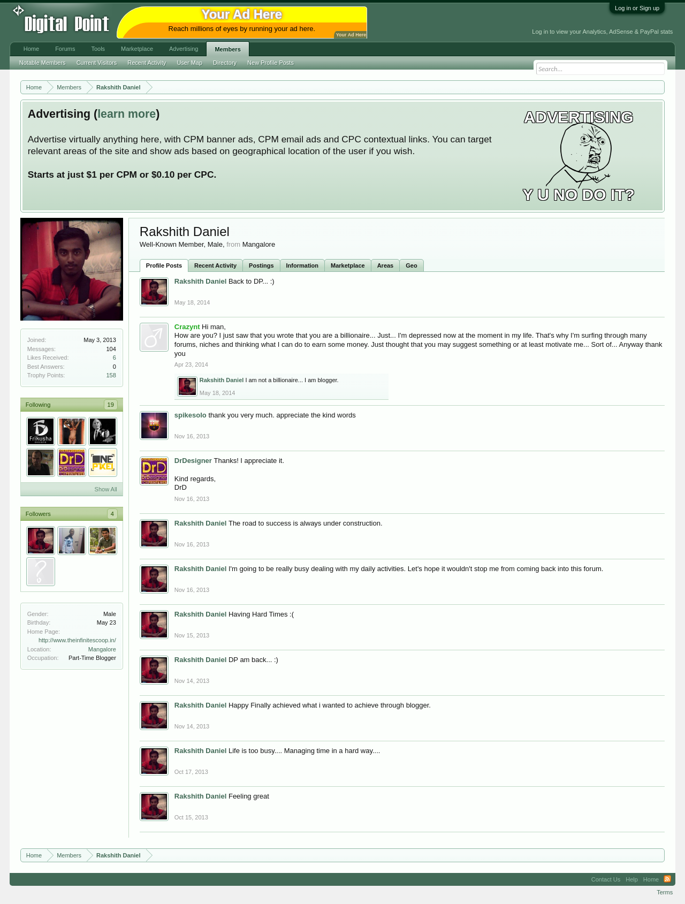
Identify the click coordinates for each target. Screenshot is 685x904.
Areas (385, 265)
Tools (98, 48)
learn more (126, 114)
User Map (189, 62)
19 (111, 404)
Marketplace (348, 265)
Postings (261, 265)
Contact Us (605, 879)
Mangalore (102, 649)
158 (111, 375)
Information (302, 265)
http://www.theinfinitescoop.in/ (77, 640)
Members (227, 49)
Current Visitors (97, 62)
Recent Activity (215, 265)
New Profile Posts (270, 62)
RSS (667, 879)
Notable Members (42, 62)
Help (632, 879)
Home (31, 48)
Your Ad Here (351, 34)
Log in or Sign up (637, 8)
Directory (225, 62)
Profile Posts (164, 265)
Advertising (183, 48)
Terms (665, 892)
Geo (411, 265)
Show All (106, 489)
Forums (65, 48)
